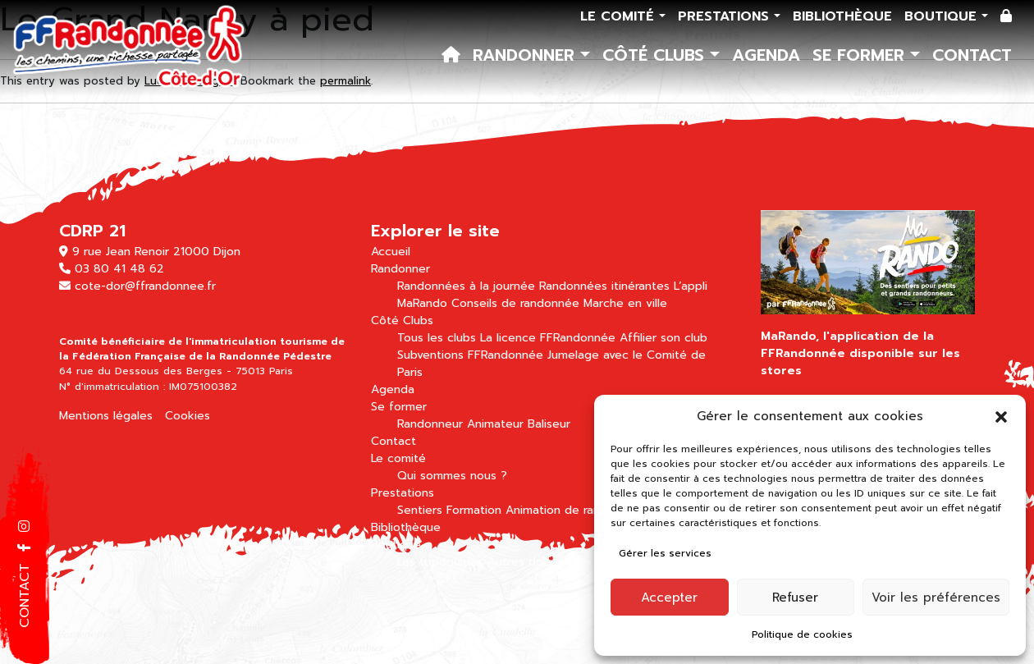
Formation (473, 510)
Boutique (942, 16)
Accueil (390, 251)
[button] (1001, 416)
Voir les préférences (936, 597)
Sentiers (419, 510)
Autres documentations (553, 561)
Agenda (766, 55)
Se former (861, 55)
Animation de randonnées (577, 510)
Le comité (619, 16)
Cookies (187, 415)
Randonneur (430, 424)
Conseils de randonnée (515, 303)
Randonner (526, 55)
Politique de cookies (802, 634)
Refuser (795, 597)
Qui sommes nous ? (452, 475)
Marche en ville (625, 303)
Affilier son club (663, 337)
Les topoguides (440, 561)
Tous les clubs (436, 337)
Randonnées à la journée (466, 286)
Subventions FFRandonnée (470, 355)
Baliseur (549, 424)
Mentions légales (106, 415)
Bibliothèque (842, 16)
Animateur (495, 424)
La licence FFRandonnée (547, 337)
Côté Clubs (656, 55)
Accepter (669, 597)
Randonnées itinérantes (604, 286)
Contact (972, 55)
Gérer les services (665, 553)
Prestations (726, 16)
